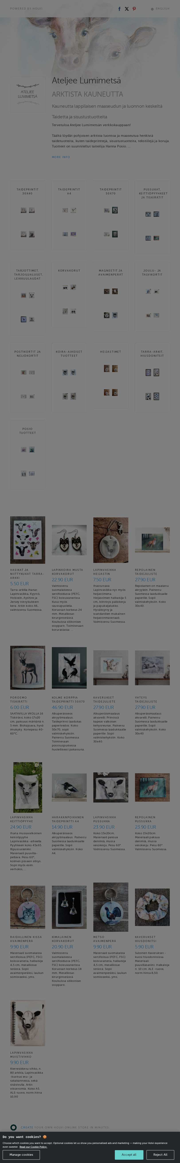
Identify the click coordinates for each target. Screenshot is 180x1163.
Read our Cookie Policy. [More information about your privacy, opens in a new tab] (33, 1150)
